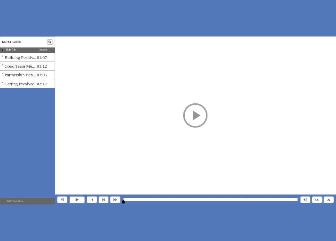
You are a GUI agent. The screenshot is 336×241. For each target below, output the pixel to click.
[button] (195, 115)
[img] (27, 57)
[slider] (123, 201)
